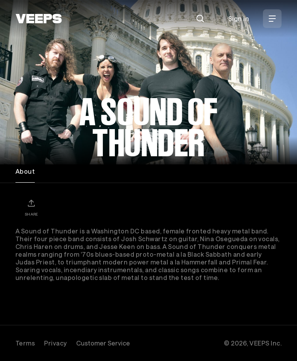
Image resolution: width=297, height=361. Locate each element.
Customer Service (103, 343)
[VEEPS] (38, 18)
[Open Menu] (272, 18)
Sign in (238, 18)
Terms (25, 343)
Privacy (55, 343)
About (25, 171)
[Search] (200, 18)
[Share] (31, 207)
